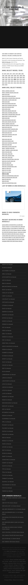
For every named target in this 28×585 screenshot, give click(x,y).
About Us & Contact (18, 580)
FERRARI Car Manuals (7, 324)
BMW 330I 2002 (6, 118)
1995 (18, 77)
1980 (19, 73)
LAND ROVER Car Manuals (8, 381)
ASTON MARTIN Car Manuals (9, 277)
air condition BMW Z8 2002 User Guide (15, 239)
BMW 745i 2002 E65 (7, 152)
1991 (6, 77)
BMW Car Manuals (6, 283)
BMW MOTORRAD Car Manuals (9, 286)
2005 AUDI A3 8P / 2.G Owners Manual (11, 506)
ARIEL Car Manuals (6, 274)
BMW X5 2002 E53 (6, 168)
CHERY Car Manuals (7, 296)
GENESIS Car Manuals (7, 336)
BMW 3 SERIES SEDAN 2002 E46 (10, 92)
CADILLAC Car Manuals (7, 292)
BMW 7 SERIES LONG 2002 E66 (10, 150)
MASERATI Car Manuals (8, 396)
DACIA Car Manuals (6, 308)
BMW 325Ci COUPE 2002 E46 (9, 100)
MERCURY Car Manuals (8, 406)
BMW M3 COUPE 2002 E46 (8, 161)
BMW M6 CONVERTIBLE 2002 (9, 166)
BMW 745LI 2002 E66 (7, 153)
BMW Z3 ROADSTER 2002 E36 (9, 177)
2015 (6, 82)
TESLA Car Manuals (7, 472)
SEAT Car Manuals (6, 450)
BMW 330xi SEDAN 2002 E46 (9, 121)
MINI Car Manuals (6, 409)
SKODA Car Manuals (7, 453)
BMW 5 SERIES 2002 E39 (8, 123)
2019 (18, 82)
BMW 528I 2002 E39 (7, 132)
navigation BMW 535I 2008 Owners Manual (12, 241)
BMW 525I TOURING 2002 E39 (9, 131)
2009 (12, 81)
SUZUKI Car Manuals (7, 465)
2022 (3, 84)
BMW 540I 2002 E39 (7, 139)
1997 (23, 77)
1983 (6, 75)
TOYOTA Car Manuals (7, 475)
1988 (21, 75)
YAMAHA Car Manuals (7, 491)
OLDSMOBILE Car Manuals (8, 418)
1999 (6, 79)
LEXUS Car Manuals (7, 384)
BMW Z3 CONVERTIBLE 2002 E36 (10, 175)
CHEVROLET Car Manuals (8, 299)
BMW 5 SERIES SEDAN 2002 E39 (10, 125)
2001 (12, 79)
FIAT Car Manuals (6, 327)
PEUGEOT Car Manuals (7, 425)
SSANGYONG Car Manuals (8, 459)
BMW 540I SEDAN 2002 (8, 141)
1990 (3, 77)
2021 (23, 82)
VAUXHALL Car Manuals (8, 481)
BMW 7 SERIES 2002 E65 (8, 148)
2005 (23, 79)
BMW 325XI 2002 (6, 109)
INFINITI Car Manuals (7, 358)
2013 (23, 81)
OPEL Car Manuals (6, 421)
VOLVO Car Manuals (7, 488)
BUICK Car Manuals (6, 289)
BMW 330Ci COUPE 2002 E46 (9, 116)
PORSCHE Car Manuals (8, 434)
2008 (9, 81)
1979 (16, 73)
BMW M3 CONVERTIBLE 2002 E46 (10, 159)
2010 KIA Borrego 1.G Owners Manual (11, 538)
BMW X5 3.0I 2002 (6, 170)
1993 (12, 77)
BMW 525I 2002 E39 (7, 127)
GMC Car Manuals (6, 340)
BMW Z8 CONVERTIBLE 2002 (9, 183)
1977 (11, 73)
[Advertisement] (14, 37)
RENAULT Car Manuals (7, 440)
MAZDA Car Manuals (7, 399)
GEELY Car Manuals (7, 333)
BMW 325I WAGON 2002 (8, 107)
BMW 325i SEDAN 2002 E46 (9, 103)
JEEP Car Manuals (6, 368)
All (2, 73)
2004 (21, 79)
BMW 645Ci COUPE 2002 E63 (9, 146)
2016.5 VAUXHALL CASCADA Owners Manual (13, 532)
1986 (15, 75)
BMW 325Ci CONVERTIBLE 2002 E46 (11, 98)
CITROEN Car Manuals (7, 305)
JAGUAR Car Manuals (7, 365)
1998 (3, 79)
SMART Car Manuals (7, 456)
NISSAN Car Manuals (7, 415)
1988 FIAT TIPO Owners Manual (9, 502)
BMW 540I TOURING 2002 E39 (9, 143)
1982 (3, 75)
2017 (12, 82)
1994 (15, 77)
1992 (9, 77)
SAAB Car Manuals (6, 443)
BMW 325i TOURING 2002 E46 (9, 105)
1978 (14, 73)
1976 (8, 73)
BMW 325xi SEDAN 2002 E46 (9, 110)
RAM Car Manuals (6, 437)
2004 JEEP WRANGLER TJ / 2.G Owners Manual (13, 509)
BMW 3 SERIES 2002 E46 (8, 90)
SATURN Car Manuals (7, 447)
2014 (3, 82)
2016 (9, 82)
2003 (18, 79)
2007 (6, 81)
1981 (22, 73)
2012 (21, 81)
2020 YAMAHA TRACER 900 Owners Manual (12, 535)
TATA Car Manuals (6, 469)
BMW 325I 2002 (6, 101)
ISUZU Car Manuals (6, 362)
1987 (18, 75)
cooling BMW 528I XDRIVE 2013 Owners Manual (13, 235)
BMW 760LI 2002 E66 (7, 157)
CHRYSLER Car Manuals (8, 302)
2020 (21, 82)
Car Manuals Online (14, 8)
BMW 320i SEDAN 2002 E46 (9, 96)
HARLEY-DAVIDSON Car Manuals (10, 346)
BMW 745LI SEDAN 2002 (8, 155)
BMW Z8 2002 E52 (6, 179)
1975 (5, 73)
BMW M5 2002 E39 (6, 163)
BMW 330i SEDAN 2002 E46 (9, 120)
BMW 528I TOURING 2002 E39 (9, 134)
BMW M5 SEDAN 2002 (7, 164)
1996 (21, 77)
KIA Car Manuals (6, 371)
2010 (15, 81)
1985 (12, 75)
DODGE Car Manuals (7, 321)
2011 (18, 81)
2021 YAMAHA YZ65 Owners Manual (10, 541)
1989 (23, 75)
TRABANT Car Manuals (7, 478)
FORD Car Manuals (6, 330)
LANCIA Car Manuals (7, 377)
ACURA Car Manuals (7, 267)
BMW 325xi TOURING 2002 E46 (9, 112)
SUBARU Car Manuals (7, 462)
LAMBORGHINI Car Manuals (9, 374)
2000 (9, 79)
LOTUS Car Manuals (7, 390)
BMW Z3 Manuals (6, 62)
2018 (15, 82)
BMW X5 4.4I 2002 (6, 172)
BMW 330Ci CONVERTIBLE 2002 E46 (11, 114)
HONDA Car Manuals (7, 349)
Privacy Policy (8, 580)
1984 (9, 75)
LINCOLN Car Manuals (7, 387)
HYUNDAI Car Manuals (7, 355)
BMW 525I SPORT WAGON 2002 (10, 129)
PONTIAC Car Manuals (7, 431)
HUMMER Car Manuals (7, 352)
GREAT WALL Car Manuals (8, 343)
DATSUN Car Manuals (7, 318)
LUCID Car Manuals (6, 393)
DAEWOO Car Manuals (7, 311)
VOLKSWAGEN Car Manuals (9, 484)
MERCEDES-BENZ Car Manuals (9, 403)
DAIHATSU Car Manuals (8, 314)
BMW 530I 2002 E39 (7, 136)
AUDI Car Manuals (6, 280)
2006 (3, 81)
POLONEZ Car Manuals (7, 428)
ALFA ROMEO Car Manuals (8, 270)
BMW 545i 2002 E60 (7, 144)
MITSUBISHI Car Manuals (8, 412)
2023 (6, 84)
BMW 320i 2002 (6, 94)
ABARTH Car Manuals (7, 264)
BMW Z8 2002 (5, 181)
